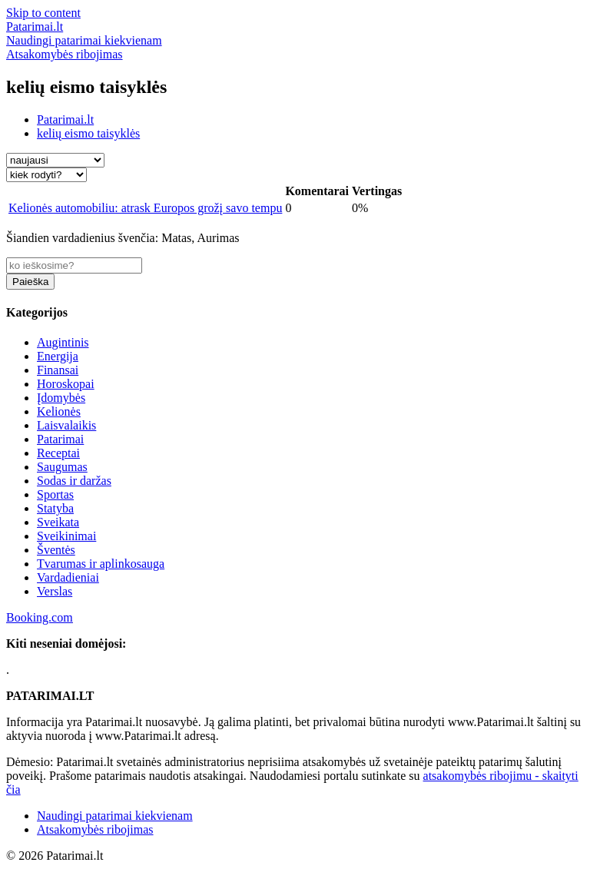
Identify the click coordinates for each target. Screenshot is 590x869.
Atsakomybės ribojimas (95, 829)
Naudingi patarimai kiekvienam (115, 815)
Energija (57, 356)
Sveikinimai (66, 535)
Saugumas (62, 466)
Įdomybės (61, 397)
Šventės (56, 549)
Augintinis (63, 342)
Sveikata (58, 522)
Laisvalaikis (66, 425)
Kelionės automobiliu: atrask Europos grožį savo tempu (145, 207)
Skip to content (43, 12)
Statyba (55, 508)
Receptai (58, 452)
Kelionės (59, 411)
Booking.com (39, 617)
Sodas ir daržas (74, 480)
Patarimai (60, 439)
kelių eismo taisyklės (88, 133)
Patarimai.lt (65, 119)
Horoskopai (65, 383)
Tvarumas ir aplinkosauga (100, 563)
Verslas (54, 591)
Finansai (57, 369)
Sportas (55, 494)
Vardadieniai (68, 577)
